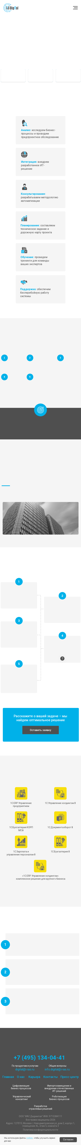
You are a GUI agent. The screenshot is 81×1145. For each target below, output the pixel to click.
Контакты (50, 1077)
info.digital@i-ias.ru (57, 1069)
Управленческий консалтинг (22, 1097)
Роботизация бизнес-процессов (59, 1097)
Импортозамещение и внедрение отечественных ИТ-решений (59, 1088)
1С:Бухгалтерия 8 (60, 851)
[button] (40, 730)
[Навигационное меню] (75, 7)
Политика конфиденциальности (40, 1129)
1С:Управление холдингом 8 (60, 803)
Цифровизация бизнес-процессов (21, 1087)
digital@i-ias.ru (24, 1069)
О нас (21, 1077)
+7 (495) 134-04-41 (39, 1057)
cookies (29, 1138)
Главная (8, 1077)
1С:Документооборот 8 (60, 827)
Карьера (34, 1077)
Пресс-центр (69, 1077)
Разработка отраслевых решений (40, 1107)
